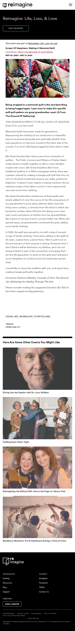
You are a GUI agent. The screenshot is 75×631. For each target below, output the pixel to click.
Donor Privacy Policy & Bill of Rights (14, 615)
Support (6, 592)
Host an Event (15, 28)
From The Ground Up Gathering (35, 52)
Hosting (6, 578)
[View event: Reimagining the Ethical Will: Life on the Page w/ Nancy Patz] (37, 468)
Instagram (43, 578)
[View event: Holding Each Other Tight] (37, 418)
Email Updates (12, 604)
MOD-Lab (36, 618)
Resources (7, 583)
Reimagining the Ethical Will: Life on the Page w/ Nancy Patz (34, 491)
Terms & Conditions (50, 613)
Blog (5, 587)
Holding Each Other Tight (16, 442)
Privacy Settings (36, 613)
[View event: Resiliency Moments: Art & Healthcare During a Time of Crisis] (37, 517)
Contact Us (44, 592)
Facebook (43, 583)
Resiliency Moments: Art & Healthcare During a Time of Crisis (34, 540)
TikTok (42, 587)
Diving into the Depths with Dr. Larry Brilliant (26, 392)
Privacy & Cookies (23, 613)
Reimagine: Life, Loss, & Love (42, 43)
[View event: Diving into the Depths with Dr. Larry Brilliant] (37, 369)
